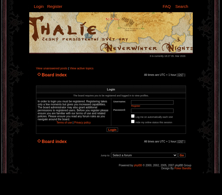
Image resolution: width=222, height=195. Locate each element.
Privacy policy (82, 122)
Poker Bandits (182, 168)
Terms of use (64, 122)
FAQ (167, 6)
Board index (54, 75)
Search (181, 6)
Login (39, 6)
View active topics (81, 68)
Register (54, 6)
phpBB (138, 165)
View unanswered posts (51, 68)
